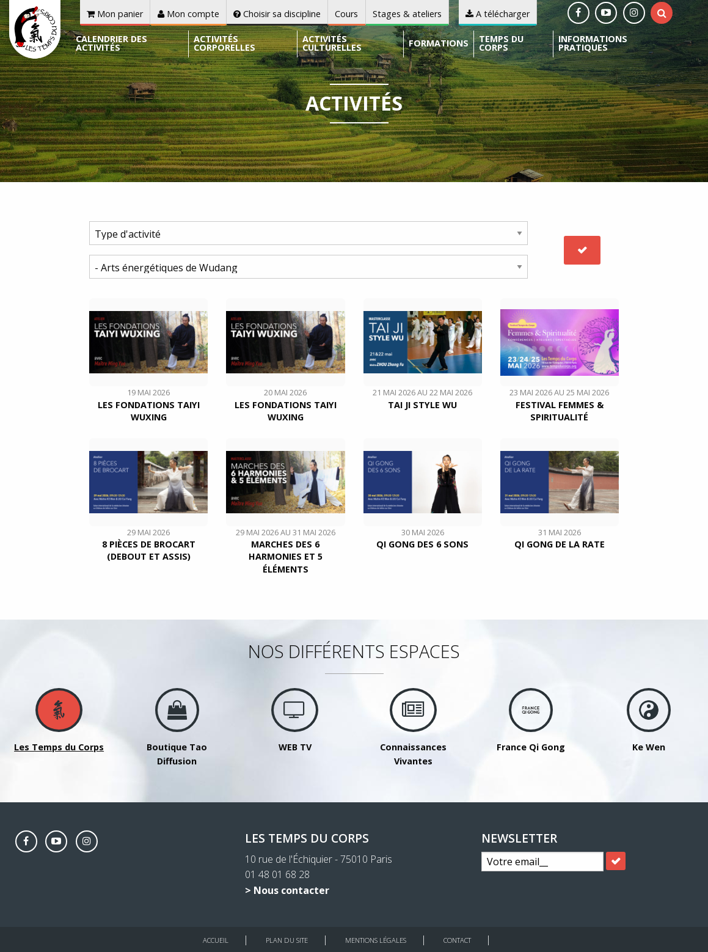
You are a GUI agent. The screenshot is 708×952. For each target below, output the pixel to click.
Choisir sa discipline (277, 14)
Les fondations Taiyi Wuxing (149, 411)
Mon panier (115, 14)
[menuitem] (130, 44)
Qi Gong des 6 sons (422, 544)
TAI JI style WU (422, 405)
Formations (439, 43)
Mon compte (188, 14)
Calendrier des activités (111, 43)
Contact (457, 940)
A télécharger (497, 14)
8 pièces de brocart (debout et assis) (148, 550)
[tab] (661, 13)
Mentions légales (375, 940)
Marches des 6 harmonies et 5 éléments (286, 556)
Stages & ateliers (407, 14)
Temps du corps (501, 43)
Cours (346, 14)
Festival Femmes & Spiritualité (560, 411)
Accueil (215, 940)
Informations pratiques (592, 43)
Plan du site (287, 940)
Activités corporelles (224, 43)
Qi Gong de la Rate (559, 544)
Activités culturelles (332, 43)
